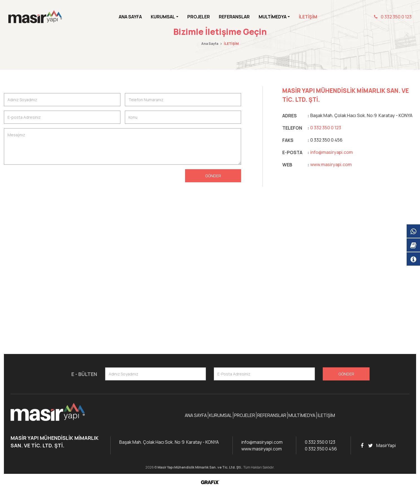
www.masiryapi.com (331, 164)
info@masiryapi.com (331, 152)
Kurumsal (220, 415)
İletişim (308, 17)
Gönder (213, 175)
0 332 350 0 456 (321, 449)
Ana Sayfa (130, 17)
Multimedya (301, 415)
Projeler (198, 17)
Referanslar (234, 17)
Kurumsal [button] (163, 17)
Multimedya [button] (273, 17)
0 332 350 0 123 (393, 16)
